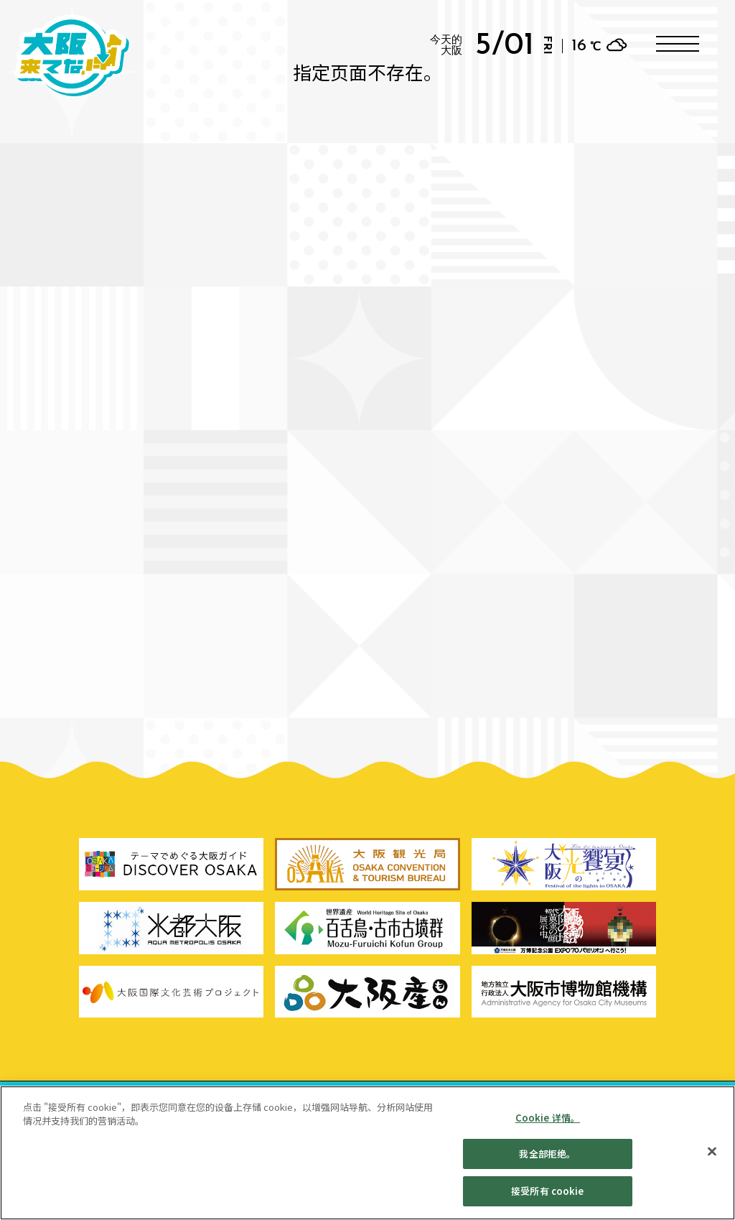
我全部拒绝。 (547, 1161)
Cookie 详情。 (547, 1125)
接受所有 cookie (547, 1198)
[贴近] (712, 1158)
